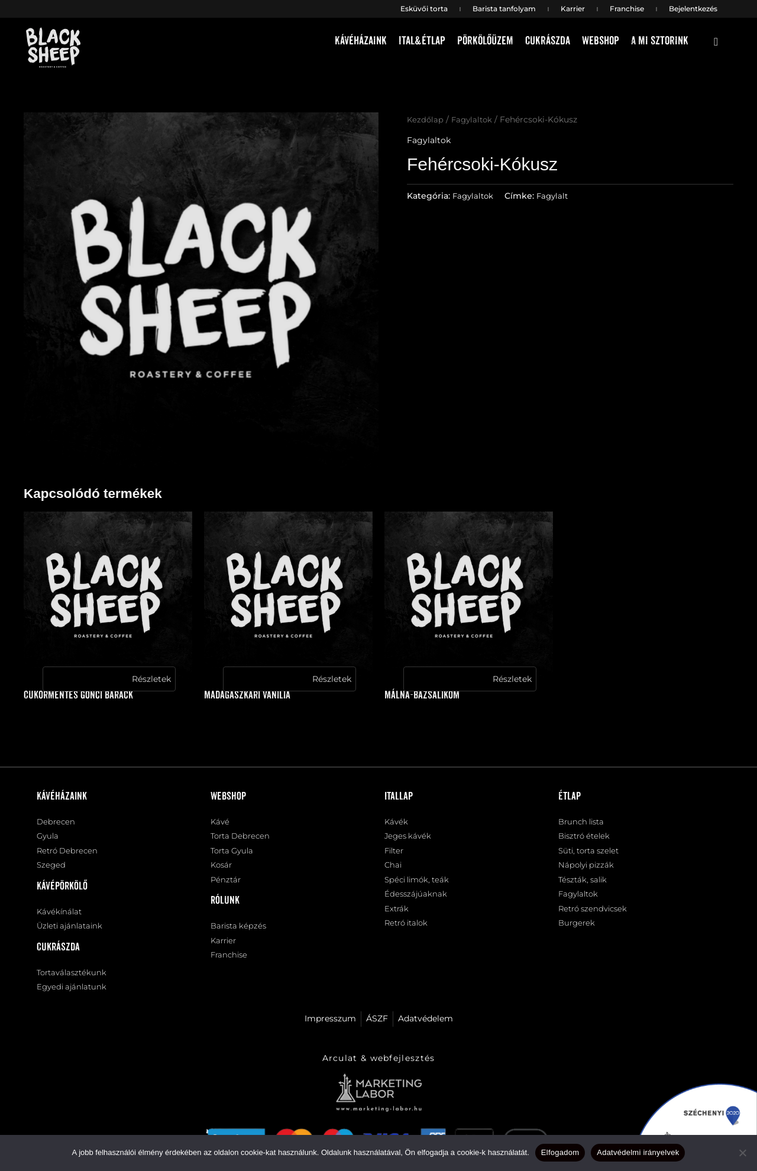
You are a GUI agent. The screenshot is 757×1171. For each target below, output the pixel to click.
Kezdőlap (426, 119)
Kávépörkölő (62, 890)
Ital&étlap (422, 41)
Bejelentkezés (693, 8)
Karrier (573, 8)
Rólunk (225, 905)
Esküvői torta (424, 8)
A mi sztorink (659, 41)
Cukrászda (547, 41)
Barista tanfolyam (504, 8)
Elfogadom (560, 1152)
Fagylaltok (474, 119)
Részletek (151, 679)
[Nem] (742, 1153)
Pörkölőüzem (485, 41)
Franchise (627, 8)
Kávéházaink (361, 41)
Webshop (600, 41)
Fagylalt (556, 195)
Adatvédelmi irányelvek (638, 1152)
